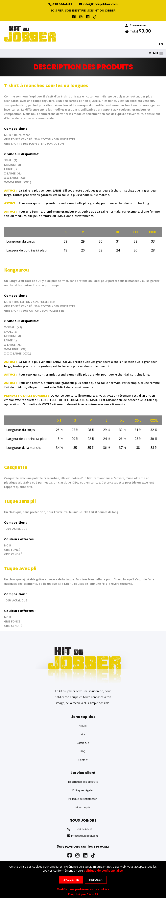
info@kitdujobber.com (98, 4)
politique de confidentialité (103, 870)
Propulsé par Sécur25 (83, 894)
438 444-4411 (60, 4)
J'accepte (71, 879)
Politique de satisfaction (82, 799)
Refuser (96, 879)
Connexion (135, 25)
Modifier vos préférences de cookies (83, 889)
